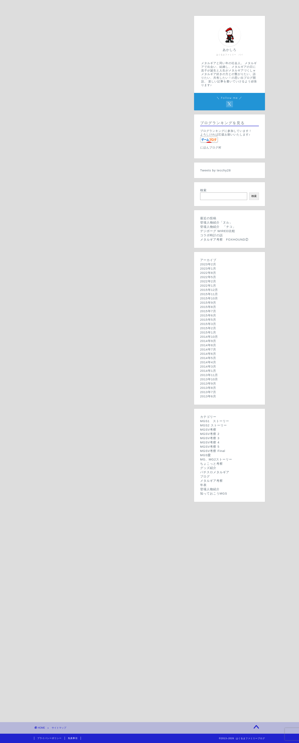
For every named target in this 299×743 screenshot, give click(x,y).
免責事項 (73, 738)
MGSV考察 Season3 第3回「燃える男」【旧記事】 (92, 269)
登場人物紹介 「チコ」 (72, 620)
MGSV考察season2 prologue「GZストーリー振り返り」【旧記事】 (104, 250)
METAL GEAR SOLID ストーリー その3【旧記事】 (96, 78)
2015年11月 (209, 294)
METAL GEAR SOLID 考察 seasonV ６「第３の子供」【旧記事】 (105, 337)
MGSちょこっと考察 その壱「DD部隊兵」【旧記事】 (93, 498)
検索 (203, 190)
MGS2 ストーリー (58, 97)
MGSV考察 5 (54, 323)
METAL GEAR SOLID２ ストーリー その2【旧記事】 (98, 101)
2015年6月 (208, 315)
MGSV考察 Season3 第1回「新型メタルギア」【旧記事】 (97, 280)
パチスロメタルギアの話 (72, 535)
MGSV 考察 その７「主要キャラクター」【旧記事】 (95, 168)
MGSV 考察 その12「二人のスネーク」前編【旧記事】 (96, 136)
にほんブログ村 (210, 147)
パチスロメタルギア (59, 531)
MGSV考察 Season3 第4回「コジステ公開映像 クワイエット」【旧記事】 (110, 264)
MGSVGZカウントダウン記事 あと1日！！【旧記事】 (93, 435)
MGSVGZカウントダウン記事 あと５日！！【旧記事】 (95, 456)
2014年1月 (208, 370)
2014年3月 (208, 366)
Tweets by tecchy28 (215, 170)
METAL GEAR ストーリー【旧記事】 (84, 474)
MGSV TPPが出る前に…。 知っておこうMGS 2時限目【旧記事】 (105, 649)
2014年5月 (208, 358)
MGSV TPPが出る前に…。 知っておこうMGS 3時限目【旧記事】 (105, 644)
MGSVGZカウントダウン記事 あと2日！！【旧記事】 (95, 440)
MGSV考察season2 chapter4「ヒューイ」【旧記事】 (94, 218)
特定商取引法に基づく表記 (64, 684)
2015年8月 (208, 307)
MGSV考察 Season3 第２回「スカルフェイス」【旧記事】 (97, 274)
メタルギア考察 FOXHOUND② (78, 567)
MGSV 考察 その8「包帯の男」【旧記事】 (85, 163)
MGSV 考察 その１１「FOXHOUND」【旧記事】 (93, 146)
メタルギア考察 (56, 563)
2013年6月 (208, 396)
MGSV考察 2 (54, 209)
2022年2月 (208, 281)
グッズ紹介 (53, 507)
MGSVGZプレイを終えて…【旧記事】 (82, 429)
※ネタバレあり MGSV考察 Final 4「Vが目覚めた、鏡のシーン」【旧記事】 (110, 395)
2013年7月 (208, 392)
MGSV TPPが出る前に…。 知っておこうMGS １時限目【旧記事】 (106, 654)
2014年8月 (208, 345)
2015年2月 (208, 328)
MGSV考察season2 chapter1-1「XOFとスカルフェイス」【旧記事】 (105, 245)
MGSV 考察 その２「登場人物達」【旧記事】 (90, 195)
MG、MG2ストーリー (61, 465)
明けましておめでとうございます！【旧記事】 (88, 548)
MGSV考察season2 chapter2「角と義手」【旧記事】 (94, 229)
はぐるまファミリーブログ (64, 68)
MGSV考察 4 (54, 294)
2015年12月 (209, 289)
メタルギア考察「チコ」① (73, 583)
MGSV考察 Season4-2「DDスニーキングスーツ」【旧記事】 (100, 309)
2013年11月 (209, 375)
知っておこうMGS (58, 629)
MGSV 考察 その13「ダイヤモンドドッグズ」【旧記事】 (96, 125)
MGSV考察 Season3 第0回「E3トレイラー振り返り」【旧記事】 (102, 285)
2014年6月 (208, 353)
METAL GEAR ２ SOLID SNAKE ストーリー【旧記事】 (101, 469)
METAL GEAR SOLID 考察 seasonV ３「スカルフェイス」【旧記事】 (108, 357)
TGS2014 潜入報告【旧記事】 (77, 554)
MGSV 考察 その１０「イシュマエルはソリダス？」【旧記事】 (103, 152)
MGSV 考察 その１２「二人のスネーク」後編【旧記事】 (98, 130)
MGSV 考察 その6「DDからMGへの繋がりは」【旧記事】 (99, 173)
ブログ (50, 544)
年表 (48, 592)
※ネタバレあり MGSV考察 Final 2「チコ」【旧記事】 (94, 406)
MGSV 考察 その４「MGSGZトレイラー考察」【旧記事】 (99, 184)
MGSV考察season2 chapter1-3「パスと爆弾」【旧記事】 (97, 234)
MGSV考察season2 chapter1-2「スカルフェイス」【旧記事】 (100, 240)
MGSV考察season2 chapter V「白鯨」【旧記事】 (92, 213)
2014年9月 (208, 341)
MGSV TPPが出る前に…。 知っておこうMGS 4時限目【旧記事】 (105, 638)
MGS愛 (50, 425)
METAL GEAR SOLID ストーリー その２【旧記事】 (97, 83)
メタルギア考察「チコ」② (73, 578)
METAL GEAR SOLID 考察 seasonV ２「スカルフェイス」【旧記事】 (108, 362)
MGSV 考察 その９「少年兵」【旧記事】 (86, 157)
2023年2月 (208, 264)
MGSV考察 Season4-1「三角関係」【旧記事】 (90, 314)
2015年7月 (208, 311)
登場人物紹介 (55, 610)
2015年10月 (209, 298)
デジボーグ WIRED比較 (71, 511)
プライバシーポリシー (61, 674)
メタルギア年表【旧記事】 (73, 596)
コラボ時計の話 (65, 517)
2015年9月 (208, 302)
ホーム (76, 5)
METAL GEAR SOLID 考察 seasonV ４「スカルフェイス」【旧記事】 (108, 352)
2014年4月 (208, 362)
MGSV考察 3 (54, 259)
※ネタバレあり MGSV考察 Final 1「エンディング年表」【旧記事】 (104, 411)
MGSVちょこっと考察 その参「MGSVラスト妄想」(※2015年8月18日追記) (110, 487)
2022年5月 (208, 277)
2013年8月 (208, 387)
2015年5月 (208, 319)
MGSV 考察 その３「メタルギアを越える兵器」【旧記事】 (99, 189)
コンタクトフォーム (59, 663)
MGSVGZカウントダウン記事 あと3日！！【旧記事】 (95, 445)
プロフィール (125, 5)
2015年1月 (208, 332)
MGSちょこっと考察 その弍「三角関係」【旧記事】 (92, 493)
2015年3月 (208, 324)
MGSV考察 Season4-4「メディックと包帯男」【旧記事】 (98, 298)
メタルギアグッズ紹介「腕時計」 (78, 522)
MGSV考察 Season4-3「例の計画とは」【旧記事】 (93, 303)
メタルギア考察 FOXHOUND (76, 572)
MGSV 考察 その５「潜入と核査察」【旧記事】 (91, 179)
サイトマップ (222, 5)
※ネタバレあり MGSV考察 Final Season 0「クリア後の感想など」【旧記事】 (112, 416)
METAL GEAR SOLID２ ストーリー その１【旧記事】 (98, 107)
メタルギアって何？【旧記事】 (77, 601)
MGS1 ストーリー (59, 73)
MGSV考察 (53, 116)
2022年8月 (208, 272)
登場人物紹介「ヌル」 (70, 614)
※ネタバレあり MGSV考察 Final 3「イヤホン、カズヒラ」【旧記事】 (106, 400)
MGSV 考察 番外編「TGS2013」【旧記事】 (89, 141)
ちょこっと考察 (56, 483)
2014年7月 (208, 349)
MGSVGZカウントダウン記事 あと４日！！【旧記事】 (95, 451)
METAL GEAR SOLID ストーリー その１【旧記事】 (97, 88)
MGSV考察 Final (57, 390)
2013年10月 (209, 379)
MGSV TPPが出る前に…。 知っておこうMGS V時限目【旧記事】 (105, 633)
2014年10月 (209, 336)
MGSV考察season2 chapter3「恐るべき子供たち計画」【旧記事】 (103, 224)
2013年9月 (208, 383)
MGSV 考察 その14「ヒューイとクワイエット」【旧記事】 (97, 120)
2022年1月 (208, 285)
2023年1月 (208, 268)
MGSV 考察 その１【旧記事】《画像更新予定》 (91, 200)
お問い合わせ (174, 5)
